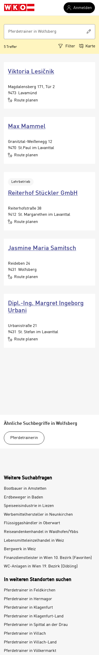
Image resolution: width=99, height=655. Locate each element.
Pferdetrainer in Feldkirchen (29, 590)
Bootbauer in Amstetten (25, 489)
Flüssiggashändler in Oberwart (32, 523)
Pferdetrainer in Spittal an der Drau (36, 625)
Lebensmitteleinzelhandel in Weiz (34, 541)
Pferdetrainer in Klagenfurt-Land (34, 616)
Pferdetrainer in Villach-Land (30, 642)
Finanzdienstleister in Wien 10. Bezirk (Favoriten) (48, 558)
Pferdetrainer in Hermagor (28, 599)
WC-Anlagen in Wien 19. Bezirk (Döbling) (41, 566)
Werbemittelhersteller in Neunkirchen (38, 515)
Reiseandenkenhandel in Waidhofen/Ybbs (41, 532)
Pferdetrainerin (24, 438)
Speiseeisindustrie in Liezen (29, 506)
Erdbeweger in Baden (23, 497)
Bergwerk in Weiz (20, 549)
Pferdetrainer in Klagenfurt (28, 608)
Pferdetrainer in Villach (25, 634)
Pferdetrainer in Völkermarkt (30, 651)
